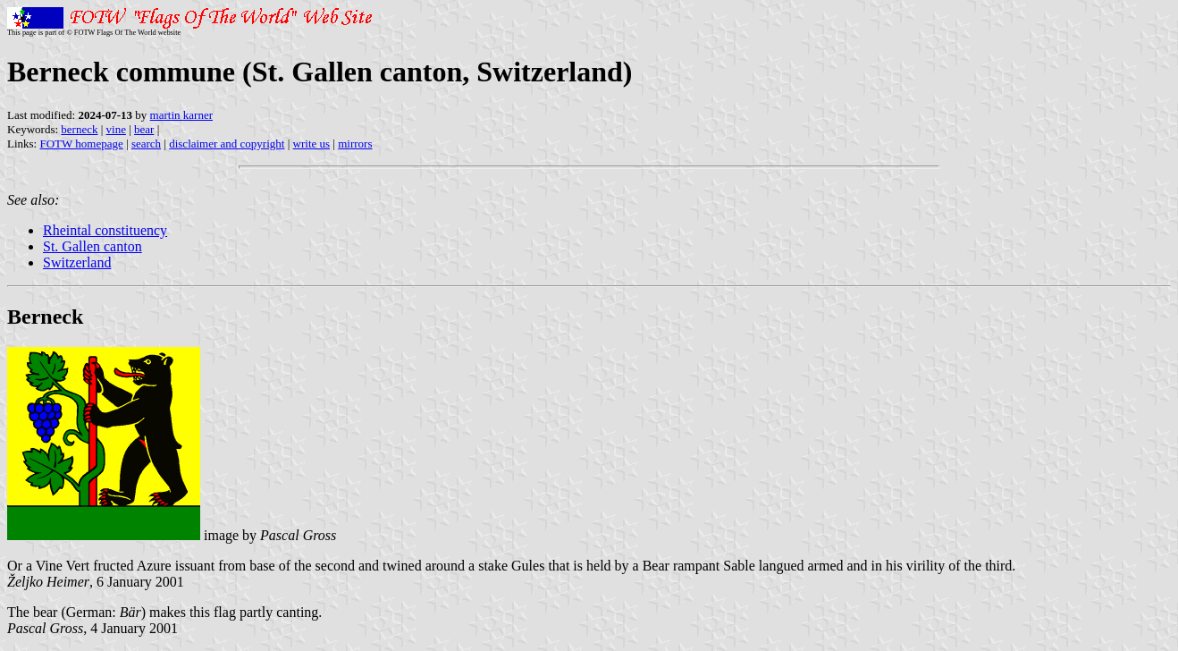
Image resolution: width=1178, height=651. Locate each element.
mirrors (355, 143)
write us (312, 143)
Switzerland (77, 262)
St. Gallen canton (92, 246)
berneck (79, 129)
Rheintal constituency (105, 230)
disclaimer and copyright (226, 143)
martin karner (181, 115)
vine (116, 129)
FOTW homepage (80, 143)
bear (144, 129)
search (146, 143)
